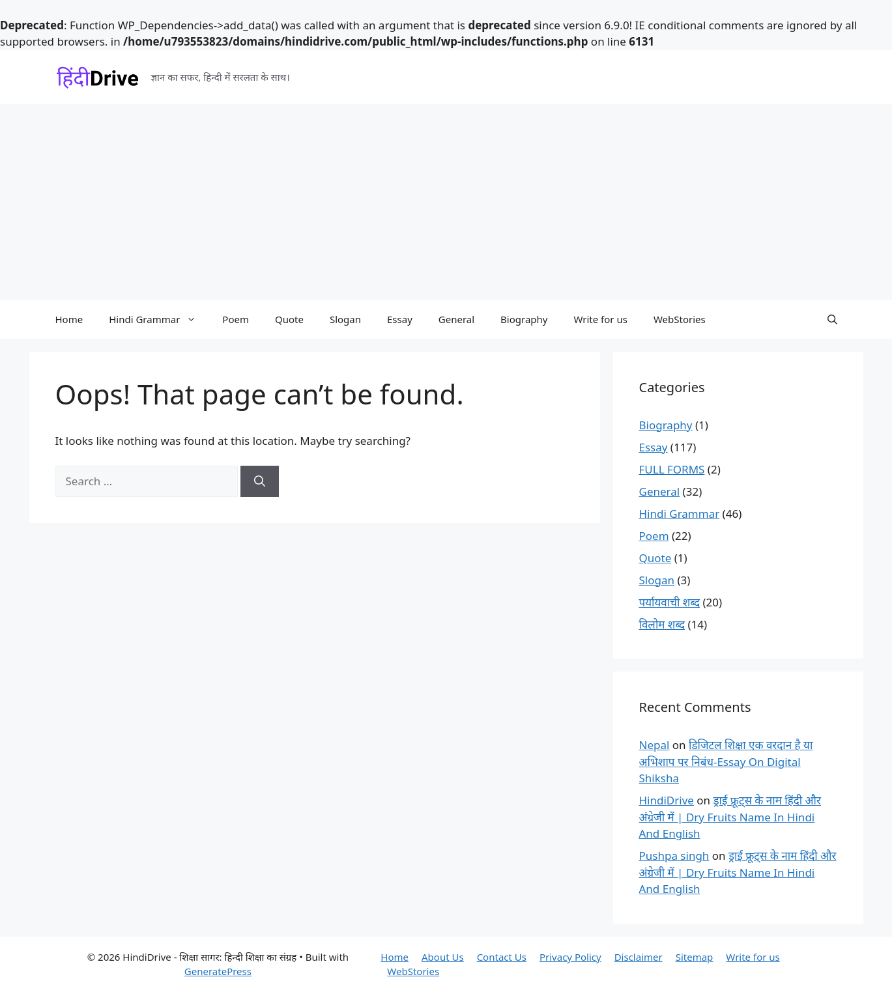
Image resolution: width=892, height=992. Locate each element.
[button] (832, 319)
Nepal (654, 744)
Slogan (345, 319)
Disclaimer (638, 956)
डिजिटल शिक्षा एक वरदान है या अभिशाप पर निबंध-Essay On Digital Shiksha (726, 761)
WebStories (680, 319)
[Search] (259, 481)
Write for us (600, 319)
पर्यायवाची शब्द (669, 602)
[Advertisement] (446, 202)
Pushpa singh (674, 855)
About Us (443, 956)
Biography (523, 319)
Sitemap (694, 956)
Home (69, 319)
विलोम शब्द (662, 624)
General (456, 319)
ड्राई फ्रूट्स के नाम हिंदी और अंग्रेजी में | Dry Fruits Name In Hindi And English (730, 817)
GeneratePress (218, 971)
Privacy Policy (570, 956)
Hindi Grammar (159, 319)
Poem (235, 319)
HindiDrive (666, 800)
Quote (289, 319)
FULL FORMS (672, 469)
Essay (399, 319)
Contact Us (501, 956)
